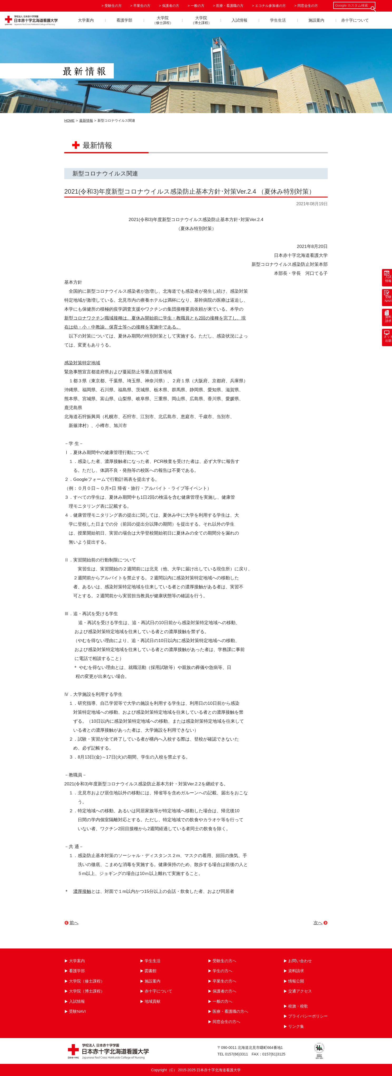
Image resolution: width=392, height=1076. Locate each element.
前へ (74, 922)
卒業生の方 (141, 6)
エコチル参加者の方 (270, 6)
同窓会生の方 (307, 6)
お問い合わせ (300, 960)
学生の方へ (222, 971)
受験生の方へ (224, 960)
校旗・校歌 (298, 1006)
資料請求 (296, 971)
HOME (69, 121)
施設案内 (316, 20)
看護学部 (124, 20)
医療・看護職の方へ (230, 1011)
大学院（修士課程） (87, 981)
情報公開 (296, 981)
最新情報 (86, 121)
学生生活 (278, 20)
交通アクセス (300, 991)
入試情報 (239, 20)
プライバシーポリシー (308, 1016)
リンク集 (296, 1026)
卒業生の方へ (224, 981)
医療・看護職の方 (229, 6)
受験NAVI (77, 1011)
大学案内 (86, 20)
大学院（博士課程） (87, 991)
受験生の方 (113, 6)
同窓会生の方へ (226, 1021)
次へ (317, 922)
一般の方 (197, 6)
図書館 (150, 971)
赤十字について (355, 20)
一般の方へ (222, 1001)
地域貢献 (152, 1001)
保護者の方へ (224, 991)
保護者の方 (170, 6)
